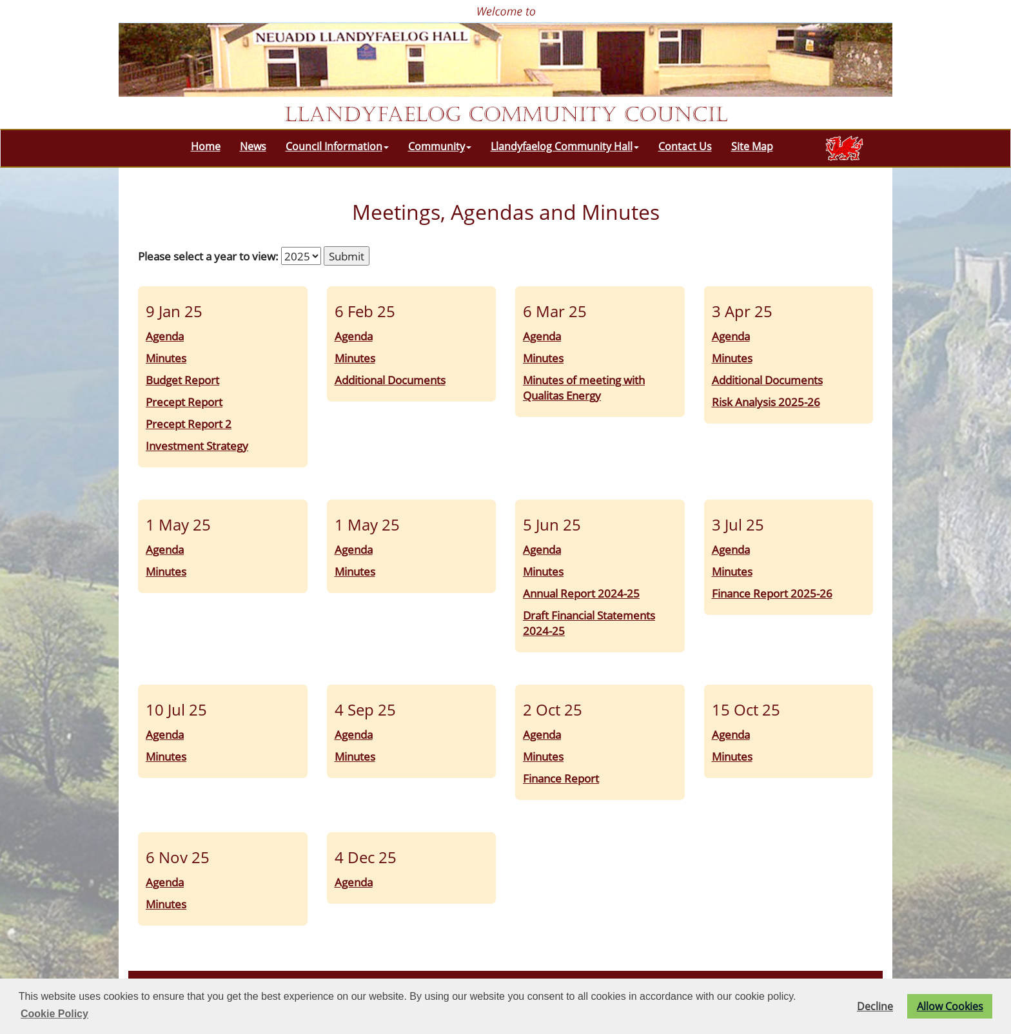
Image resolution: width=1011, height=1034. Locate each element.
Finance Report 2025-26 (772, 593)
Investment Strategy (197, 445)
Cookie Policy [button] (54, 1013)
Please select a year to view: (208, 256)
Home (206, 146)
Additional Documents (390, 379)
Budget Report (182, 379)
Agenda (165, 336)
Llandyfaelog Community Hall (565, 146)
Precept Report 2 (188, 423)
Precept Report (184, 401)
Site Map (752, 146)
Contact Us (685, 146)
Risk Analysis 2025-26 (766, 401)
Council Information (337, 146)
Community (439, 146)
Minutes (166, 358)
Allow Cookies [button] (950, 1006)
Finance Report (561, 778)
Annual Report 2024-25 (581, 593)
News (253, 146)
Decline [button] (875, 1006)
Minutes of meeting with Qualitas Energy (584, 387)
